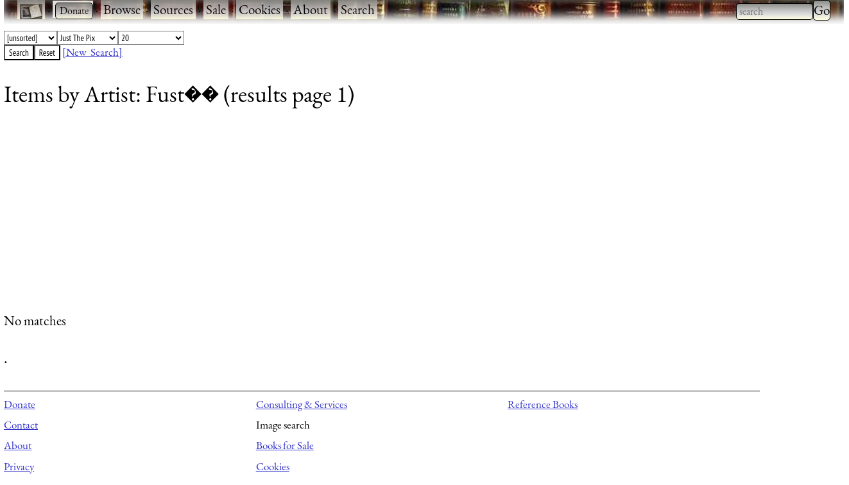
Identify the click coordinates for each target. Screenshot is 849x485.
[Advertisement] (389, 215)
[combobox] (774, 11)
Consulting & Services (301, 404)
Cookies (259, 9)
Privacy (19, 466)
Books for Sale (285, 445)
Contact (21, 425)
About (310, 9)
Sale (216, 9)
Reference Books (543, 404)
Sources (173, 9)
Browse (122, 9)
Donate (19, 404)
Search (358, 9)
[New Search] (92, 52)
